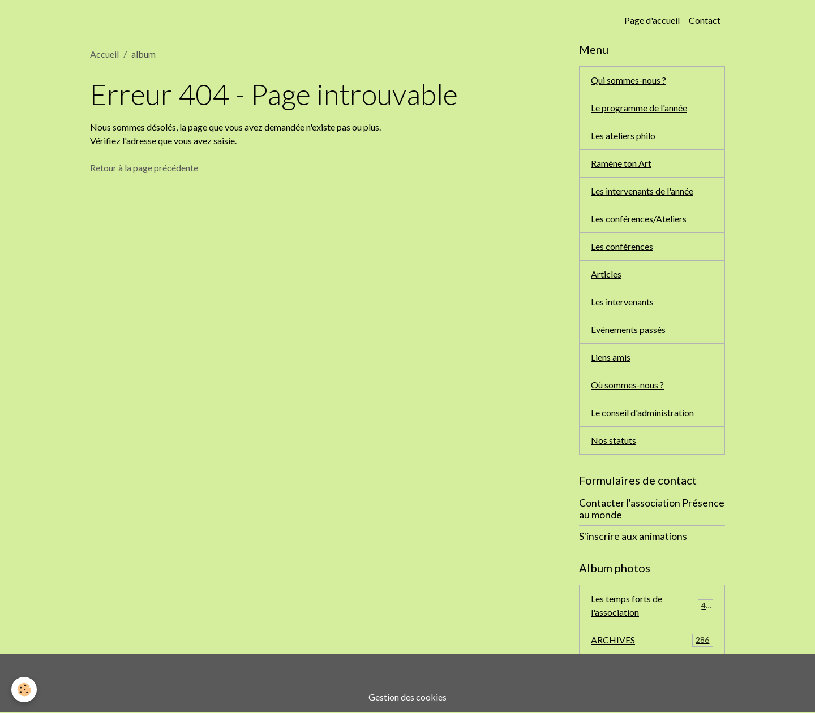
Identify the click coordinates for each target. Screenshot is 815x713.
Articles (606, 274)
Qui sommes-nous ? (628, 80)
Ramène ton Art (621, 163)
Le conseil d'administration (642, 412)
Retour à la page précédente (144, 167)
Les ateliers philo (623, 135)
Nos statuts (613, 440)
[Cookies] (24, 689)
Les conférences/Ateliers (639, 218)
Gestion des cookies (407, 697)
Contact (704, 20)
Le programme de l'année (639, 107)
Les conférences (622, 246)
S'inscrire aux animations (633, 536)
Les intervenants (622, 301)
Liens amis (610, 357)
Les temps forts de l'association (652, 605)
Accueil (104, 54)
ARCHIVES (652, 640)
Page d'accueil (652, 20)
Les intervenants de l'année (642, 190)
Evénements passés (628, 329)
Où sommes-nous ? (627, 384)
